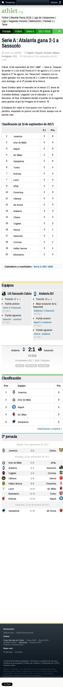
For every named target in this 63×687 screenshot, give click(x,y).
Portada (6, 31)
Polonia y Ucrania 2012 (13, 644)
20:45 (32, 498)
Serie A (30, 31)
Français (39, 52)
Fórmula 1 (48, 21)
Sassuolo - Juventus (12, 319)
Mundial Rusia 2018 (21, 17)
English (30, 52)
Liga (4, 21)
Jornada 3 (43, 366)
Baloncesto (35, 21)
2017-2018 (44, 31)
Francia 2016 (35, 642)
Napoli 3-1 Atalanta (42, 322)
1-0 (32, 473)
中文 (14, 56)
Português (6, 56)
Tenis (4, 24)
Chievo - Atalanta (42, 333)
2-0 (32, 462)
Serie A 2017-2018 (43, 266)
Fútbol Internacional (24, 632)
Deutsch (47, 52)
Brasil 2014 (43, 640)
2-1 (32, 468)
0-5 (32, 483)
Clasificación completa (48, 428)
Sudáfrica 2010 (9, 642)
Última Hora (8, 632)
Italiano (55, 52)
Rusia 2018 (31, 640)
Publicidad (7, 652)
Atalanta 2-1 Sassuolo (44, 310)
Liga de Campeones (44, 17)
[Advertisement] (31, 550)
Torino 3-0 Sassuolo (12, 307)
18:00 (32, 493)
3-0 (32, 450)
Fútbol (5, 17)
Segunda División (18, 21)
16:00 (32, 489)
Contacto (19, 652)
